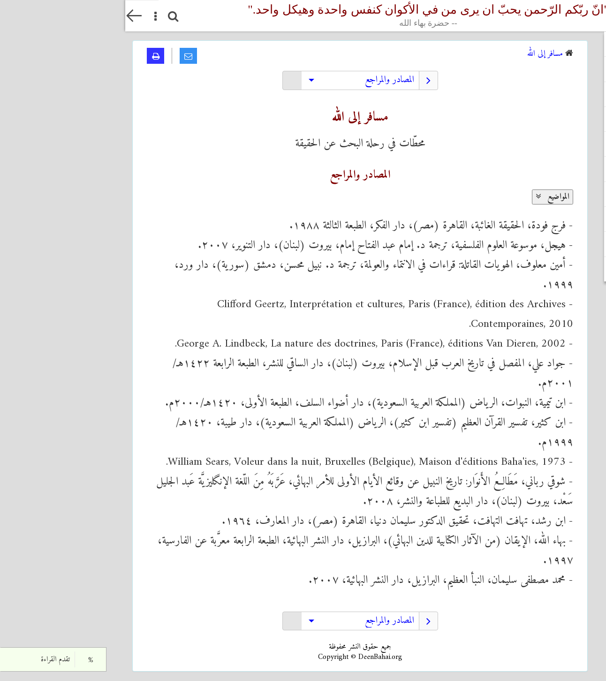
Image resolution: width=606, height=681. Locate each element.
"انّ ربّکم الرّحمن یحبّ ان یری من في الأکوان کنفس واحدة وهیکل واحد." (303, 16)
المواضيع (427, 196)
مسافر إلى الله (420, 53)
